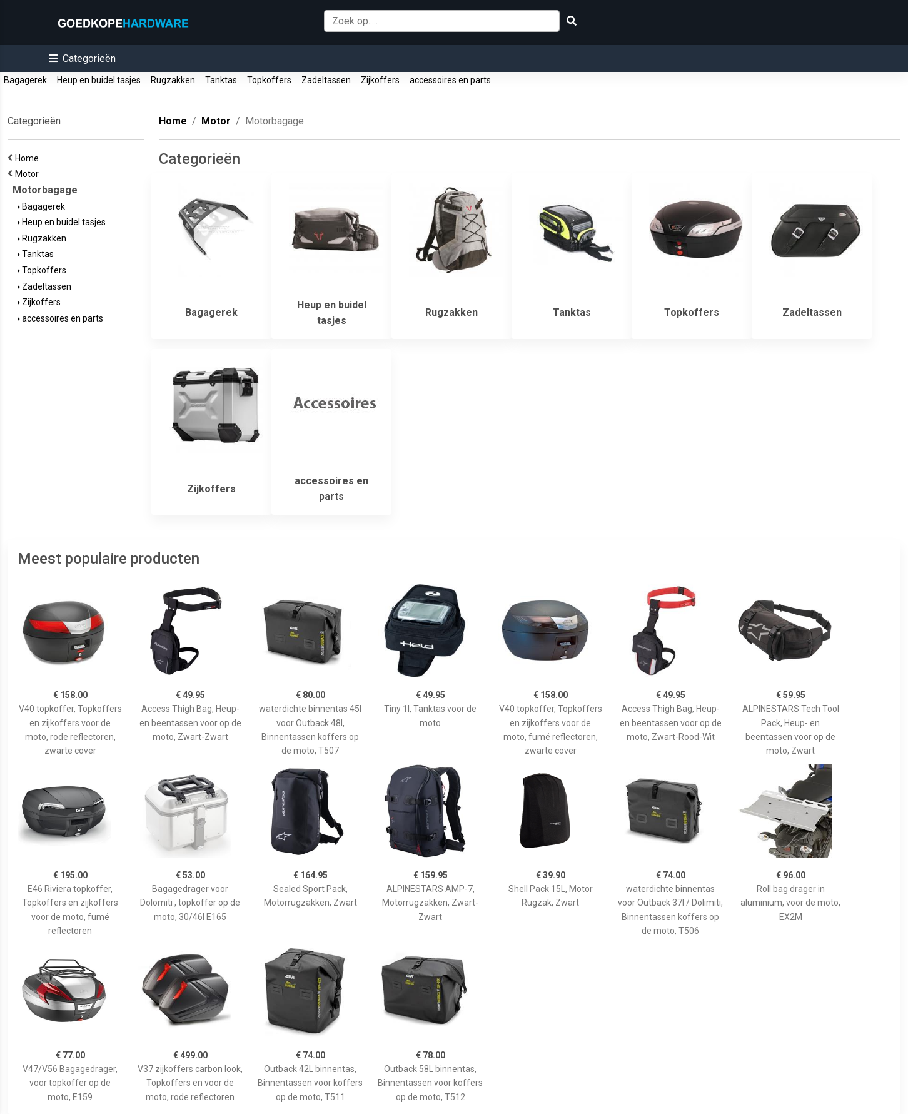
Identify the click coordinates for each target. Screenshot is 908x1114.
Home (29, 158)
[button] (82, 58)
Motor (29, 174)
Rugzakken (173, 80)
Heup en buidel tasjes (98, 80)
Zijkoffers (380, 80)
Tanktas (221, 80)
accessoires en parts (450, 80)
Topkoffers (269, 80)
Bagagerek (25, 80)
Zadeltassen (326, 80)
